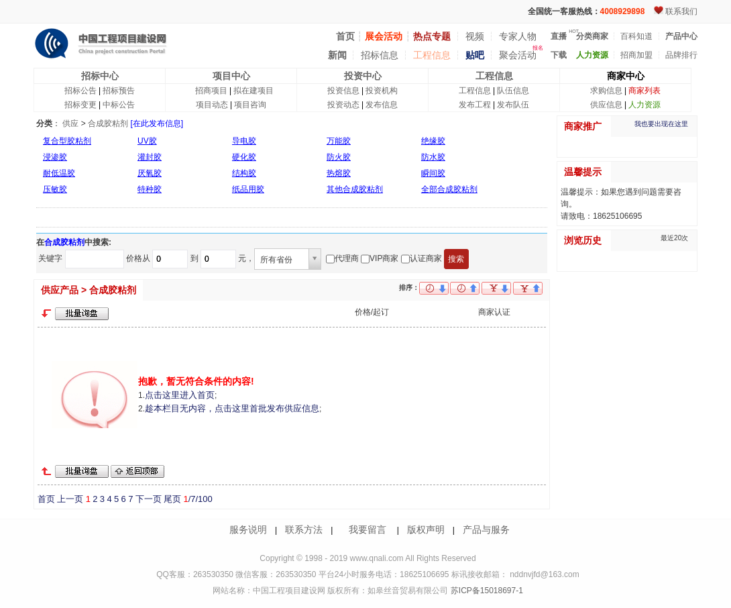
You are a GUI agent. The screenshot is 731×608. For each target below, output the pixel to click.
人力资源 (644, 104)
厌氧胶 (149, 173)
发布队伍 (513, 104)
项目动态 (212, 104)
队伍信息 (513, 90)
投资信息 (343, 90)
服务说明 (248, 529)
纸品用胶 (248, 189)
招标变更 (80, 104)
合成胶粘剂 (108, 123)
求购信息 (606, 90)
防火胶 (339, 157)
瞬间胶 (433, 173)
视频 (474, 36)
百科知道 (636, 36)
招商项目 (211, 90)
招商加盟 (636, 55)
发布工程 (475, 104)
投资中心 (363, 75)
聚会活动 (518, 55)
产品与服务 (486, 529)
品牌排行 (681, 55)
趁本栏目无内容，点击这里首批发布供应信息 (232, 408)
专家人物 (518, 36)
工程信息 (432, 55)
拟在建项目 (253, 90)
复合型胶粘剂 (67, 141)
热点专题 (432, 36)
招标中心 (100, 75)
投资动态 (343, 104)
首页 (46, 499)
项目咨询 (250, 104)
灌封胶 (149, 157)
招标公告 (80, 90)
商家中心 (625, 75)
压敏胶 (55, 189)
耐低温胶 (59, 173)
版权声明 (426, 529)
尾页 (172, 499)
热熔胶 (339, 173)
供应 (70, 123)
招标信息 (379, 55)
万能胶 (339, 141)
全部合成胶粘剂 (449, 189)
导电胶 (244, 141)
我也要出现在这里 (661, 124)
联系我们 (681, 11)
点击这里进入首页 (180, 395)
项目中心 (231, 75)
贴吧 (474, 55)
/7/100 (197, 499)
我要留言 (367, 529)
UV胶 (147, 141)
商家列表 (644, 90)
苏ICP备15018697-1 (485, 590)
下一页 (148, 499)
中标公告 (119, 104)
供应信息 (606, 104)
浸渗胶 (55, 157)
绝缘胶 (433, 141)
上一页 (70, 499)
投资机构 (382, 90)
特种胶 (149, 189)
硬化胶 (244, 157)
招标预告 (119, 90)
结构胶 (244, 173)
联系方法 (304, 529)
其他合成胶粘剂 (355, 189)
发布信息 (382, 104)
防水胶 (433, 157)
